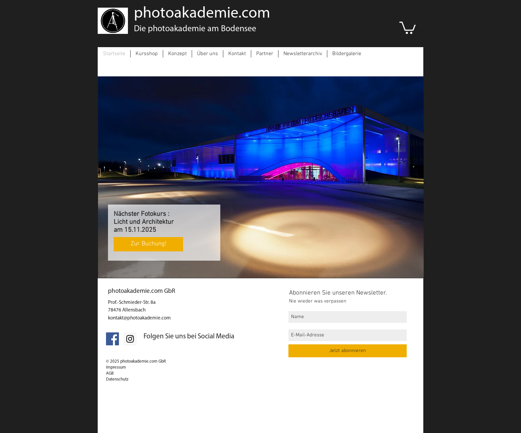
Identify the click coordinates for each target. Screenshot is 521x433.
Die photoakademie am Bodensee (195, 29)
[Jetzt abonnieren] (347, 350)
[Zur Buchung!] (148, 244)
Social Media (216, 336)
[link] (407, 27)
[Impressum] (123, 427)
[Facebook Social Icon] (112, 338)
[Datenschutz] (162, 416)
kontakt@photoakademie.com (139, 318)
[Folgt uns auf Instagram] (130, 338)
